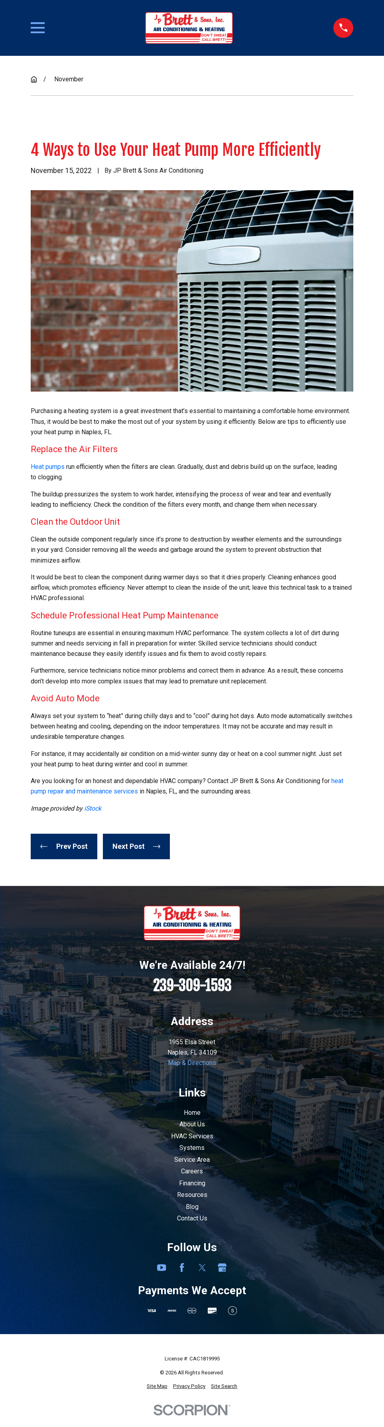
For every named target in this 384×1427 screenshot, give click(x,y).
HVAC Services (192, 1136)
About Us (192, 1124)
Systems (192, 1147)
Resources (192, 1195)
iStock (92, 808)
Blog (192, 1206)
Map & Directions (192, 1063)
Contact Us (192, 1218)
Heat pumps (48, 466)
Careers (192, 1171)
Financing (192, 1183)
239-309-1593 (192, 986)
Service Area (192, 1159)
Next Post (136, 846)
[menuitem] (157, 1386)
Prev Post (64, 846)
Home (192, 1112)
